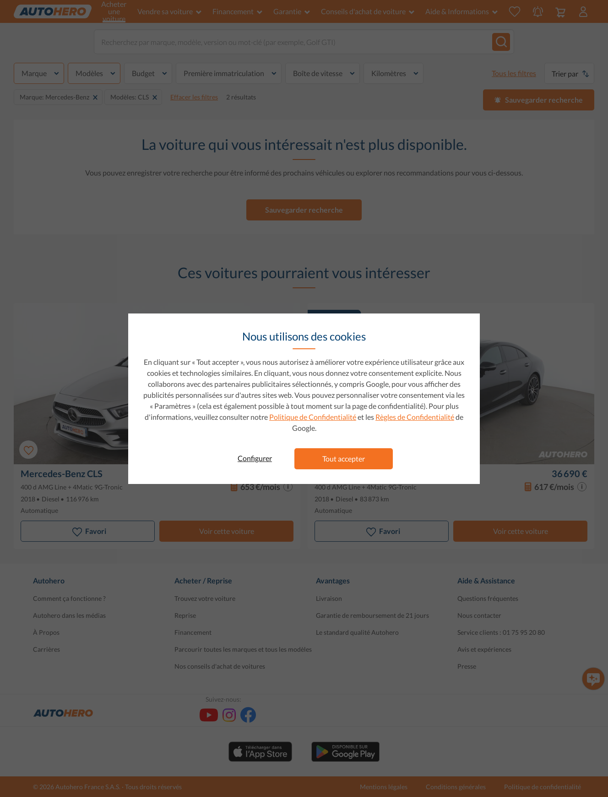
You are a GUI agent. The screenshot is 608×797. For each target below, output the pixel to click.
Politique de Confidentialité (312, 416)
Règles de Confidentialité (414, 416)
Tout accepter (343, 458)
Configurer (255, 458)
